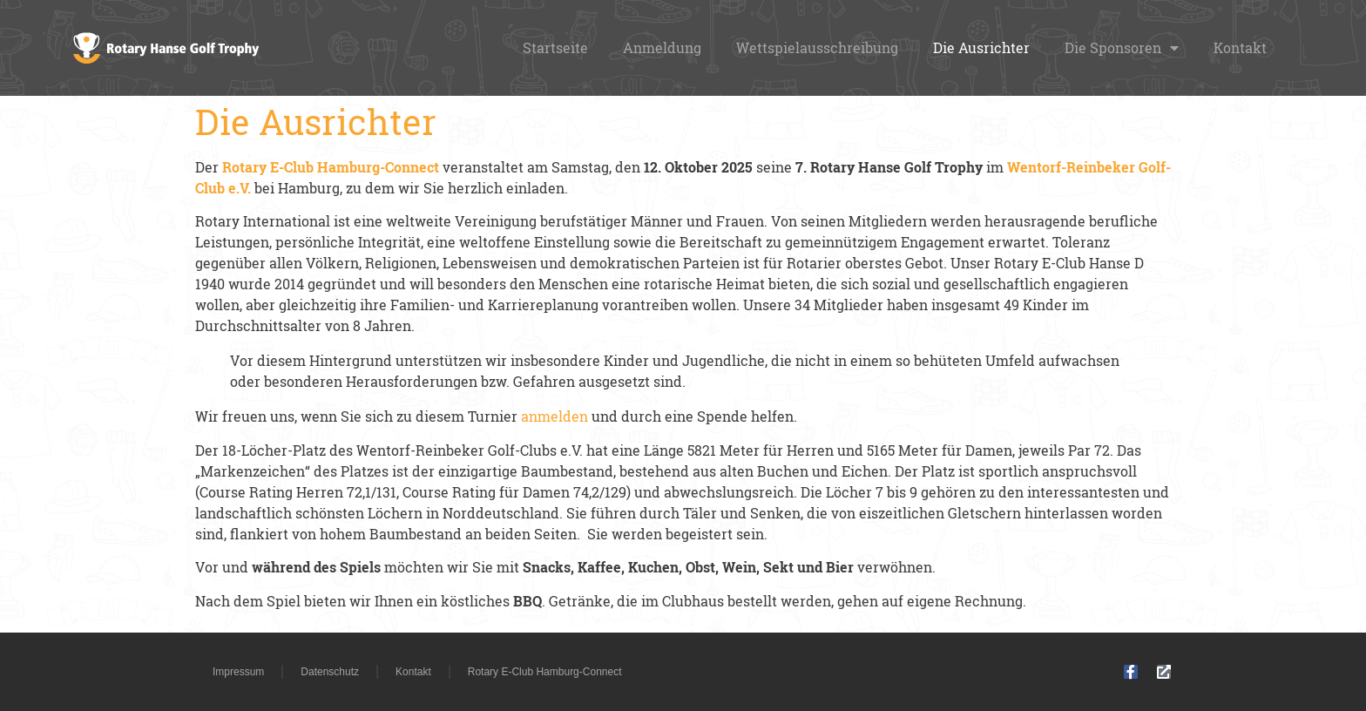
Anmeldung (662, 48)
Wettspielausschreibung (817, 48)
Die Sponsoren (1122, 48)
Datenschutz (330, 672)
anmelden (556, 416)
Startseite (555, 48)
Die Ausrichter (981, 48)
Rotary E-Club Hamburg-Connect (545, 672)
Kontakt (1240, 48)
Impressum (238, 672)
